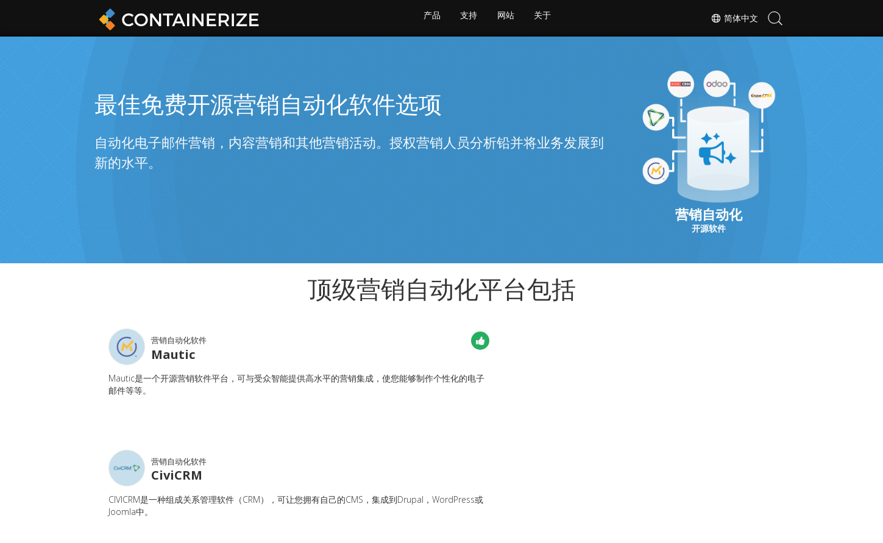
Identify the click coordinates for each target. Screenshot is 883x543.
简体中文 (732, 18)
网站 (506, 18)
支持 (468, 18)
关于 (544, 18)
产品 (429, 18)
